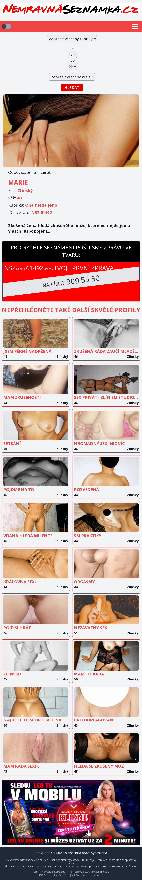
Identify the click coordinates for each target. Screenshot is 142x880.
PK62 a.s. (44, 875)
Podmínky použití (42, 872)
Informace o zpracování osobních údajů (88, 872)
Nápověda (59, 872)
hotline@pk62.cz (60, 875)
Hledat (71, 87)
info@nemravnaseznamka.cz (87, 875)
